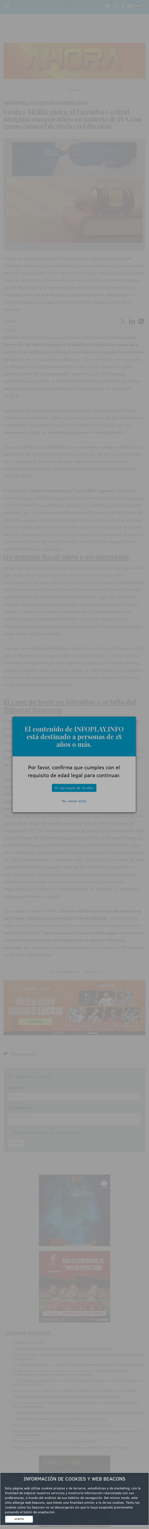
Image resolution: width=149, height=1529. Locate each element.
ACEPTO (19, 1519)
